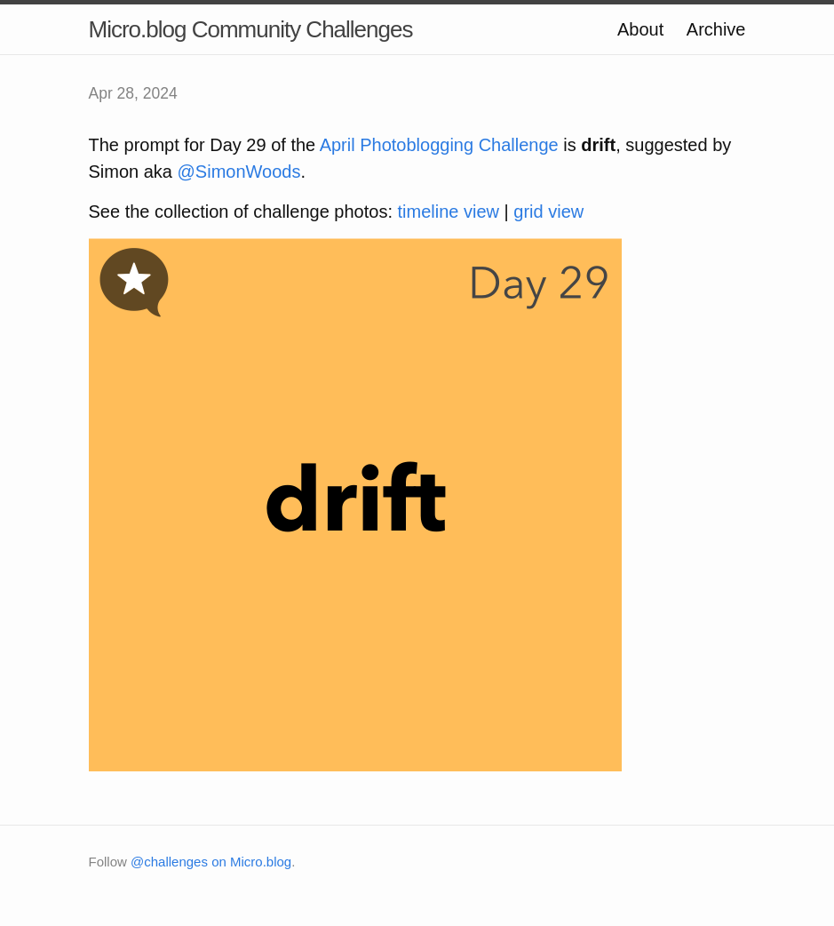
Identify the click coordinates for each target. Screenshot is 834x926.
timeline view (448, 211)
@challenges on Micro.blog (211, 861)
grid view (548, 211)
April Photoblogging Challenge (439, 145)
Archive (716, 29)
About (640, 29)
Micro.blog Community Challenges (251, 29)
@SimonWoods (239, 171)
